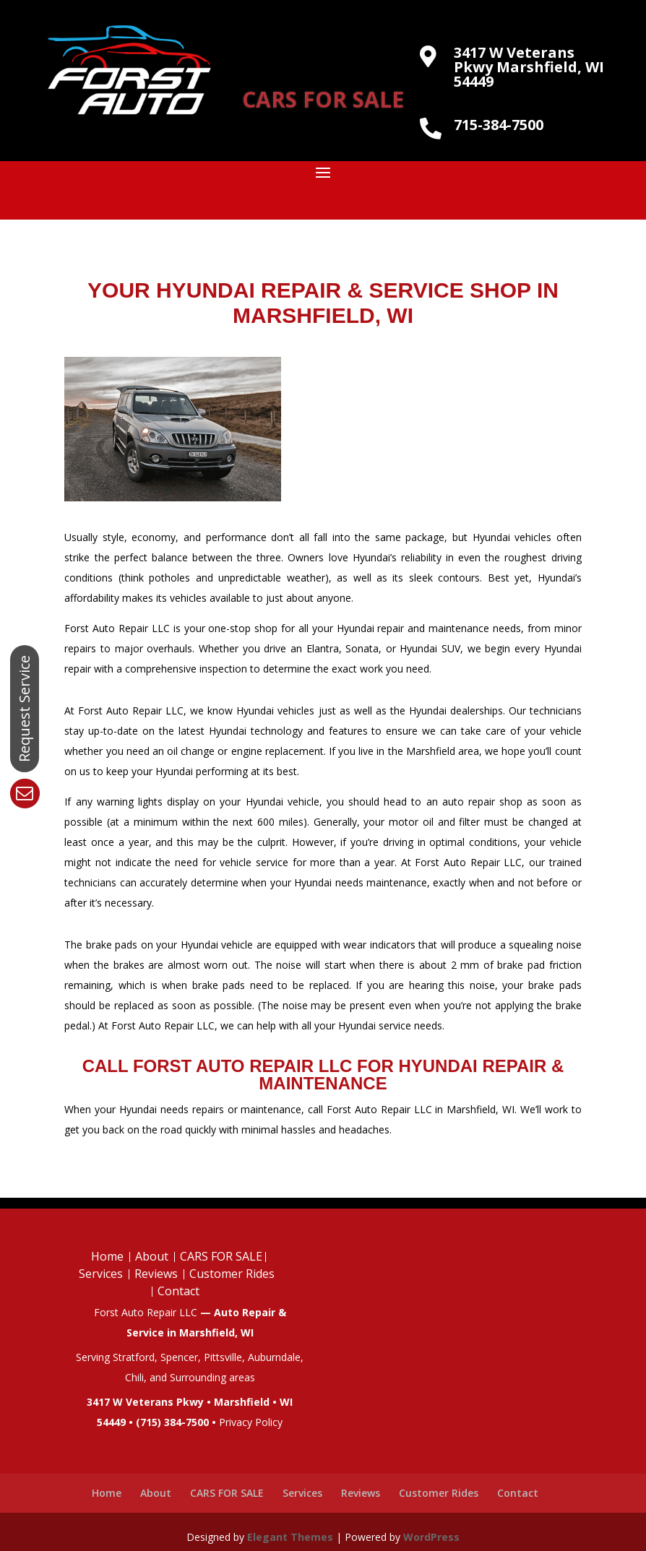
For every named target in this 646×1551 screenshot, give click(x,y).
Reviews (156, 1274)
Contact (178, 1291)
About (151, 1256)
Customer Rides (232, 1274)
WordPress (431, 1537)
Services (101, 1274)
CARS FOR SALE (323, 99)
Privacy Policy (251, 1422)
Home (107, 1256)
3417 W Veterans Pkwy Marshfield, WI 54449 (529, 67)
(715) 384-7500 (172, 1422)
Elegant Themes (290, 1537)
